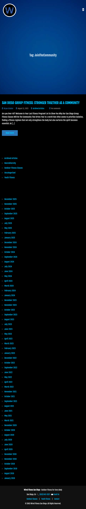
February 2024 (10, 290)
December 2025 (10, 199)
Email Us (56, 494)
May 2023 (8, 334)
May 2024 (8, 276)
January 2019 (9, 478)
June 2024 (8, 271)
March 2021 (8, 420)
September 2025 (10, 213)
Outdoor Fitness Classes (13, 168)
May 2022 (8, 377)
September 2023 (10, 314)
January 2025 (9, 237)
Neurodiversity (10, 163)
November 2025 (10, 204)
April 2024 (8, 281)
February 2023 (10, 348)
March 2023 (9, 343)
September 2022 (10, 367)
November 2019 (10, 459)
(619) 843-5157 (45, 494)
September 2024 (10, 257)
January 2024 (9, 295)
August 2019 (9, 473)
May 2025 (8, 228)
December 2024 (10, 242)
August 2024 (9, 261)
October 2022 (9, 362)
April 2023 (8, 338)
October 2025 (9, 209)
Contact (56, 499)
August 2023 (9, 319)
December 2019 (10, 454)
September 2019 (10, 468)
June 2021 (8, 411)
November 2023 (10, 305)
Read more (10, 133)
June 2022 (8, 372)
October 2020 (9, 430)
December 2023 (10, 300)
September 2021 (10, 401)
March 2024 (9, 286)
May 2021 (8, 415)
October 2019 (9, 464)
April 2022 (8, 382)
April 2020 (8, 449)
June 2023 (8, 329)
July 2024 (8, 266)
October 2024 (9, 252)
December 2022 (10, 358)
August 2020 (9, 435)
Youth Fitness (9, 177)
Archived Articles (38, 108)
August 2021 (9, 406)
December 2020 (10, 425)
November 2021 (10, 391)
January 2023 (9, 353)
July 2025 (8, 223)
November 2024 (10, 247)
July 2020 (8, 439)
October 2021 (9, 396)
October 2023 (9, 310)
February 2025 (10, 233)
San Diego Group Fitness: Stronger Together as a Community (40, 103)
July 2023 (8, 324)
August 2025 (9, 218)
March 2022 (9, 387)
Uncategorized (9, 172)
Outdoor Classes (32, 499)
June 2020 (8, 444)
